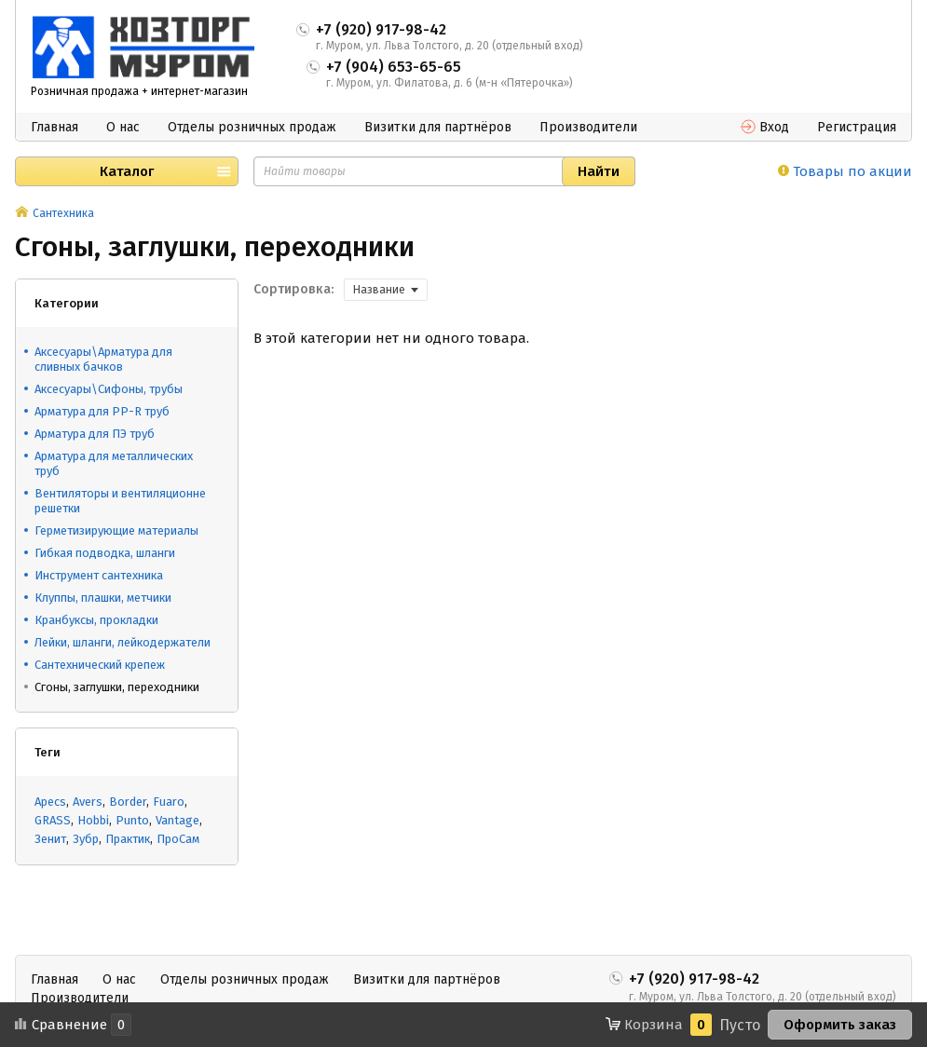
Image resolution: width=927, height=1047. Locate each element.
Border (127, 802)
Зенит (50, 839)
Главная (54, 127)
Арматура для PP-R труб (102, 411)
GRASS (52, 820)
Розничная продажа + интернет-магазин (139, 91)
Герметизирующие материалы (116, 530)
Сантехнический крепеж (99, 665)
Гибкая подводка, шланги (104, 553)
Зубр (86, 839)
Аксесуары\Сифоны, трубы (108, 389)
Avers (87, 802)
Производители (588, 127)
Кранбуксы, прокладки (96, 620)
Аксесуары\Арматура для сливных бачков (103, 359)
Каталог (127, 171)
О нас (123, 127)
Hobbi (93, 820)
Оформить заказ (840, 1024)
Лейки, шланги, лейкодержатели (122, 642)
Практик (127, 839)
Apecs (50, 802)
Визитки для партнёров (437, 127)
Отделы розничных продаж (252, 127)
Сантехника (63, 213)
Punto (132, 820)
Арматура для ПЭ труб (94, 434)
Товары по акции (845, 171)
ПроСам (178, 839)
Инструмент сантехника (98, 575)
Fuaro (168, 802)
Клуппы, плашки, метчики (102, 598)
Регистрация (856, 127)
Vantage (177, 820)
